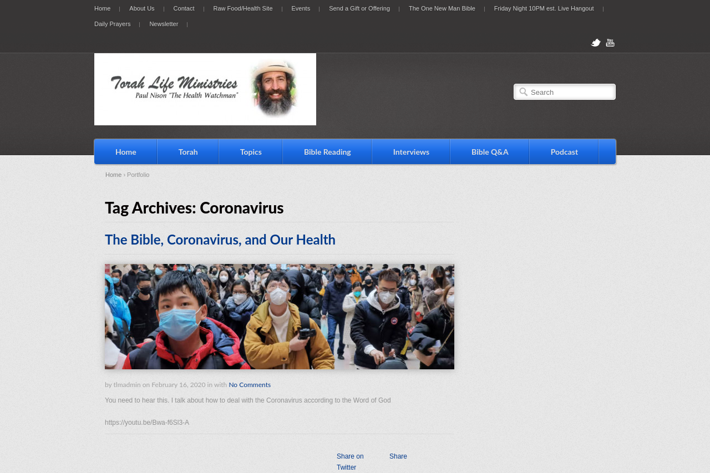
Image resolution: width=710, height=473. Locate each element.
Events (301, 8)
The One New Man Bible (442, 8)
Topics (251, 151)
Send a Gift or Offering (359, 8)
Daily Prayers (112, 24)
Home (102, 8)
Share (398, 456)
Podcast (565, 151)
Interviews (411, 151)
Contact (184, 8)
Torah (188, 151)
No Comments (250, 384)
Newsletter (163, 24)
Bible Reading (327, 151)
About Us (141, 8)
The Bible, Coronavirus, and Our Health (220, 239)
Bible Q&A (490, 151)
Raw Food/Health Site (243, 8)
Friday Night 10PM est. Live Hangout (544, 8)
